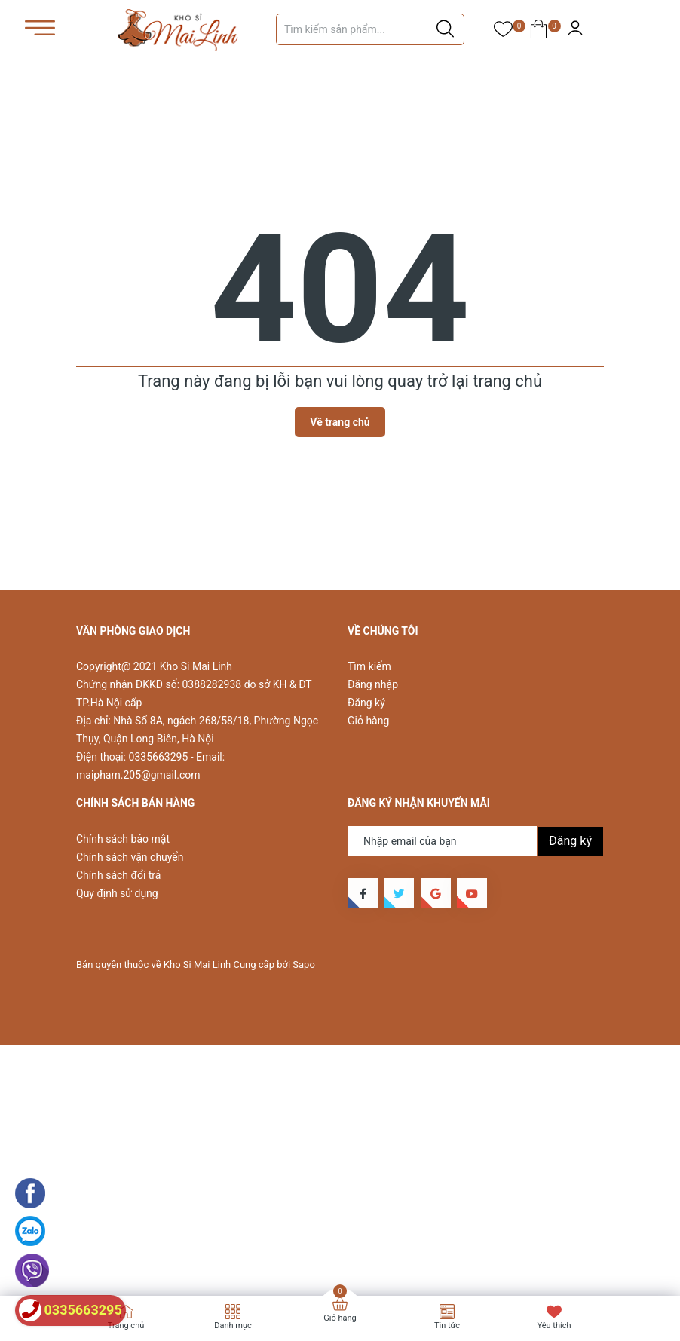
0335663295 (158, 757)
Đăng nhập (373, 684)
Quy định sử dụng (117, 893)
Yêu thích (554, 1325)
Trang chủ (126, 1325)
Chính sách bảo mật (123, 839)
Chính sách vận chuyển (130, 857)
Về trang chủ (339, 422)
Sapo (304, 964)
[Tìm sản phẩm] (370, 29)
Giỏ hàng (368, 721)
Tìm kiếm (369, 666)
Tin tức (447, 1325)
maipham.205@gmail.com (138, 775)
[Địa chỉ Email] (476, 841)
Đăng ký (366, 703)
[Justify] (445, 29)
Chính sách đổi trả (118, 875)
